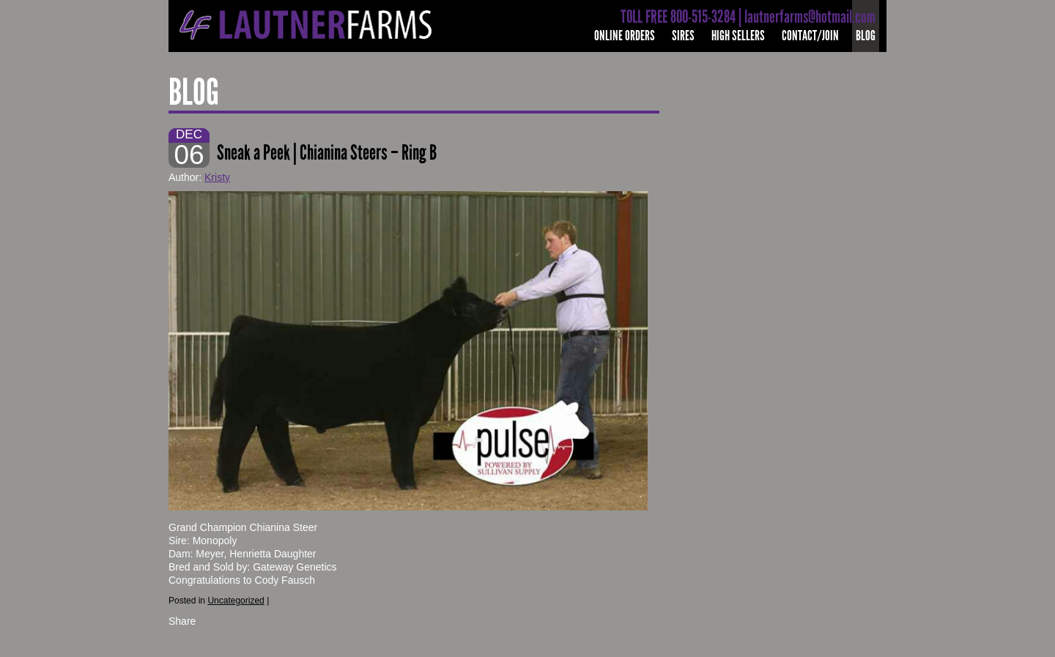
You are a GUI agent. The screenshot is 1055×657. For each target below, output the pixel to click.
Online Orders (624, 35)
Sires (683, 35)
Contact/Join (810, 35)
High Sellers (738, 35)
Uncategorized (235, 600)
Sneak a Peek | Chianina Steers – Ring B (327, 153)
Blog (866, 35)
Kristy (217, 177)
